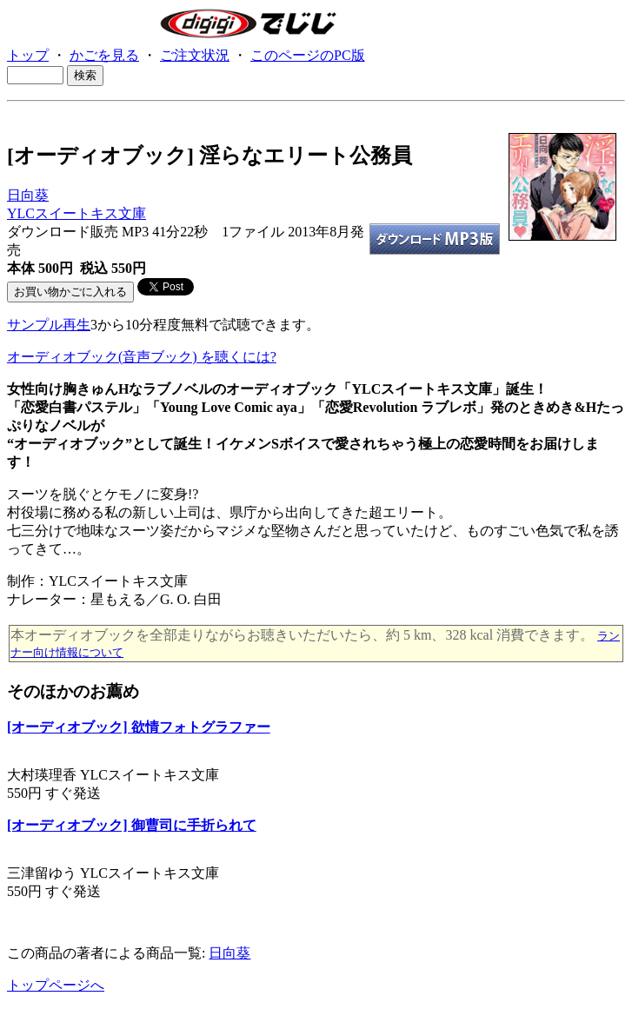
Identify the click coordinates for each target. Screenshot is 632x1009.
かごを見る (104, 55)
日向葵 (28, 195)
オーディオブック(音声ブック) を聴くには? (141, 356)
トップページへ (55, 985)
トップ (28, 55)
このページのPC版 (307, 55)
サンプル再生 (48, 324)
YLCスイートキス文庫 (76, 213)
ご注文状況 (195, 55)
